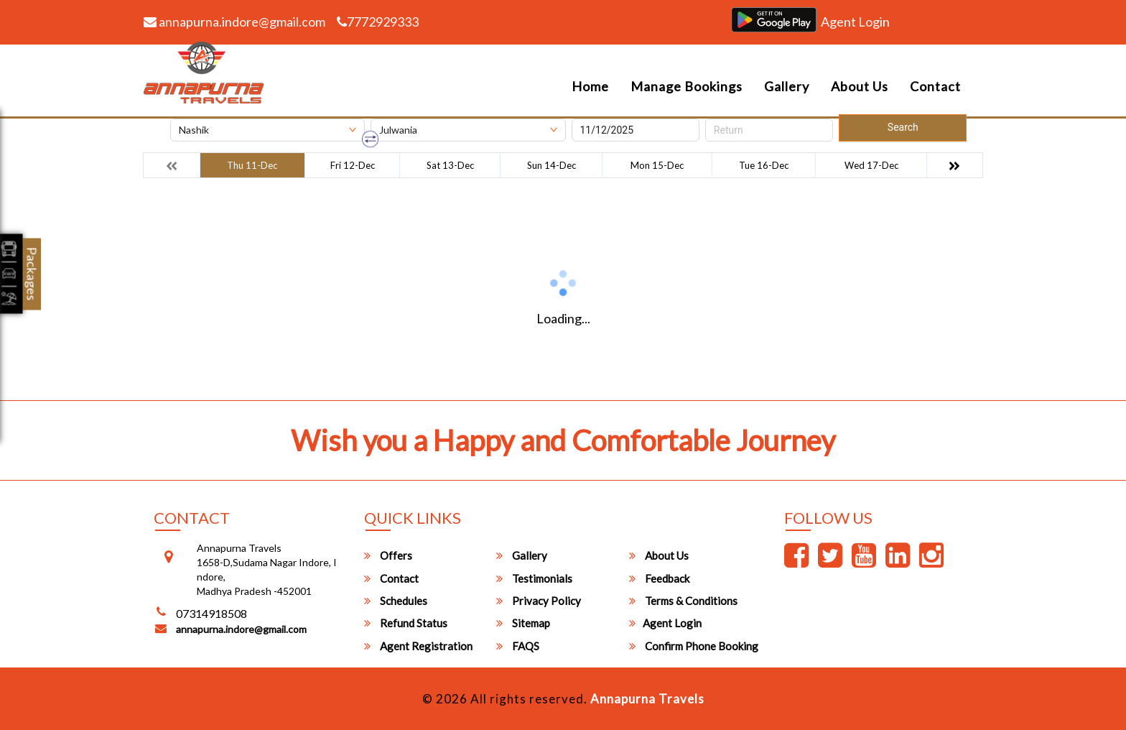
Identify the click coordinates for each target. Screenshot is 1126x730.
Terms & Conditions (683, 600)
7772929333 (378, 21)
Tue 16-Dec (763, 165)
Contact (935, 86)
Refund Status (405, 622)
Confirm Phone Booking (693, 645)
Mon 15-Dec (657, 165)
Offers (388, 555)
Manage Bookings (687, 86)
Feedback (659, 578)
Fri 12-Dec (352, 165)
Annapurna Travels (647, 698)
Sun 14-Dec (551, 165)
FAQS (517, 645)
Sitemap (523, 622)
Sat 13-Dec (450, 165)
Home (590, 86)
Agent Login (855, 21)
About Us (859, 86)
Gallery (786, 86)
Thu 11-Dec (252, 165)
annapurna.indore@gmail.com (234, 21)
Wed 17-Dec (871, 165)
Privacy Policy (538, 600)
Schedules (395, 600)
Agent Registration (418, 645)
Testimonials (534, 578)
